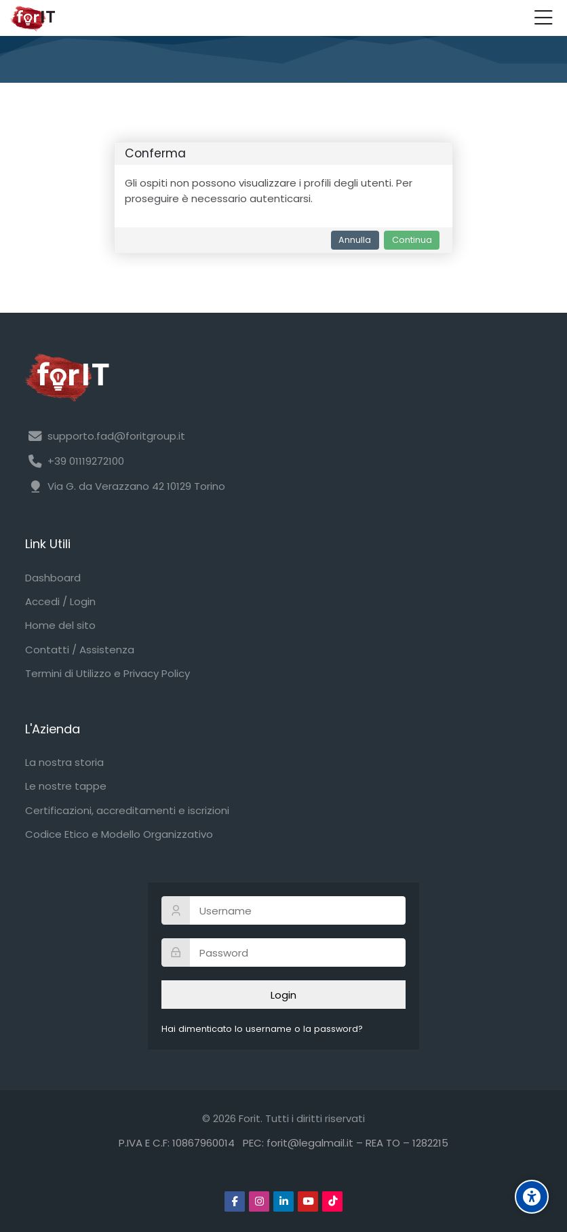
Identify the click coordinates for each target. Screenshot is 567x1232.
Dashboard (53, 578)
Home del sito (60, 625)
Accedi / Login (60, 601)
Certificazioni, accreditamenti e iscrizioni (127, 810)
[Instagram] (259, 1201)
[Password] (283, 952)
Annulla (354, 240)
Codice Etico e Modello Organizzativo (119, 834)
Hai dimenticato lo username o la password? (262, 1029)
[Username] (283, 910)
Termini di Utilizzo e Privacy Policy (107, 673)
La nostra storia (64, 762)
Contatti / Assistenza (79, 649)
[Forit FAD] (32, 18)
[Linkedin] (283, 1201)
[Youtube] (308, 1201)
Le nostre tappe (65, 786)
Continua (412, 240)
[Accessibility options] (532, 1197)
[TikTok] (332, 1201)
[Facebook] (234, 1201)
